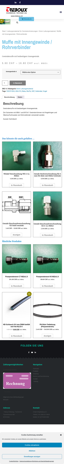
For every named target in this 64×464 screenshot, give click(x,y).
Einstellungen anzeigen (32, 457)
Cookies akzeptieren (32, 445)
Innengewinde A (11, 111)
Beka (24, 131)
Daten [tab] (20, 137)
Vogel (45, 131)
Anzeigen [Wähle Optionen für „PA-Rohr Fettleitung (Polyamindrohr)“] (47, 375)
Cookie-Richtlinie (13, 461)
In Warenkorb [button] (16, 225)
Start (4, 71)
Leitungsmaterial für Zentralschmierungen (22, 71)
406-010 (18, 131)
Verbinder (38, 131)
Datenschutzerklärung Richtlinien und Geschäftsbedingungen (36, 461)
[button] (61, 435)
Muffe (28, 131)
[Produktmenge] (5, 122)
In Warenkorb (17, 122)
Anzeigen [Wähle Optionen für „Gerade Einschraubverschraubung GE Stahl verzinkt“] (16, 274)
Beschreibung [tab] (9, 137)
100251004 (10, 131)
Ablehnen (32, 451)
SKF (33, 131)
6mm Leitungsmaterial (47, 71)
